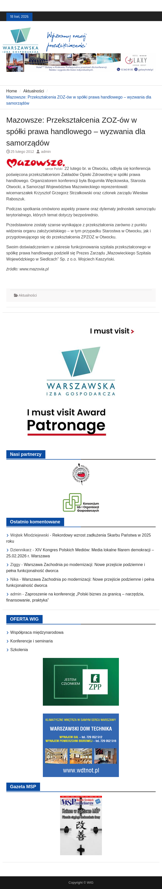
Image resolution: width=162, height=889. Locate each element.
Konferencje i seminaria (31, 641)
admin (46, 152)
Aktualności (28, 295)
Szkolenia (19, 650)
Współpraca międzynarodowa (37, 632)
